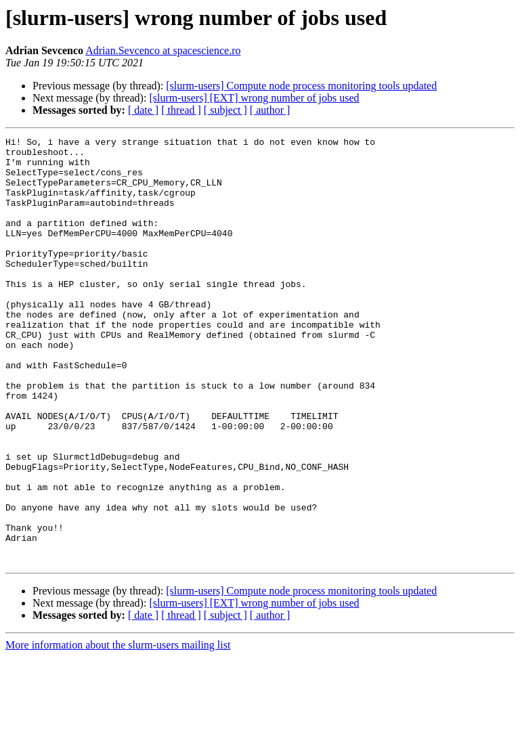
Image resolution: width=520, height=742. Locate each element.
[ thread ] (181, 110)
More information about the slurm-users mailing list (117, 730)
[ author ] (270, 110)
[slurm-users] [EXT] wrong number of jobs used (254, 98)
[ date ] (143, 110)
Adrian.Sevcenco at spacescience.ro (162, 50)
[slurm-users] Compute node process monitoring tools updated (301, 85)
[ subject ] (225, 110)
